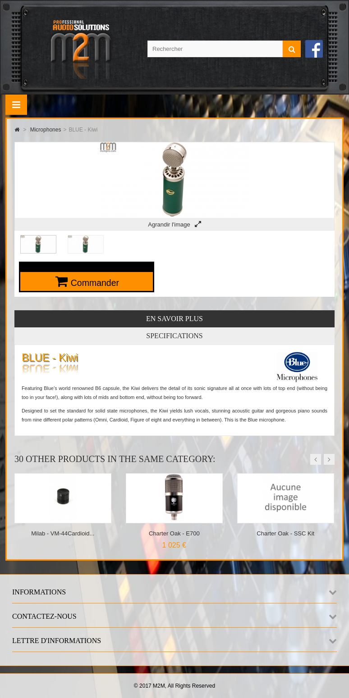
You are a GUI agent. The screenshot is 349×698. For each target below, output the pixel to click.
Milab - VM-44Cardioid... (62, 533)
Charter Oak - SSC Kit (285, 533)
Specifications (174, 336)
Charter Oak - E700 (174, 533)
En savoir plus (174, 318)
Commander (95, 283)
